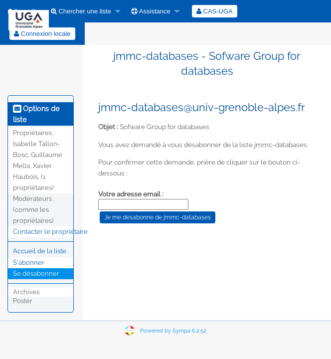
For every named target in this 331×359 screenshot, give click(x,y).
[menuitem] (83, 11)
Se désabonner (36, 273)
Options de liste (36, 114)
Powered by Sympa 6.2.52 (173, 331)
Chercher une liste (81, 11)
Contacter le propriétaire (50, 231)
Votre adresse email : (131, 194)
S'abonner (28, 262)
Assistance (150, 11)
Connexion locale (42, 33)
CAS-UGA (214, 11)
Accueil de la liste (39, 251)
